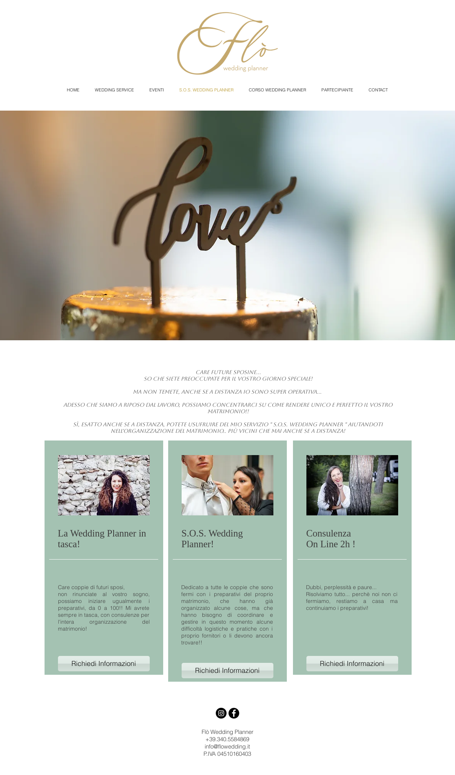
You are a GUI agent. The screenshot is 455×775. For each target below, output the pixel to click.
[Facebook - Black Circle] (233, 713)
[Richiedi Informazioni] (104, 663)
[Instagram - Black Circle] (221, 713)
